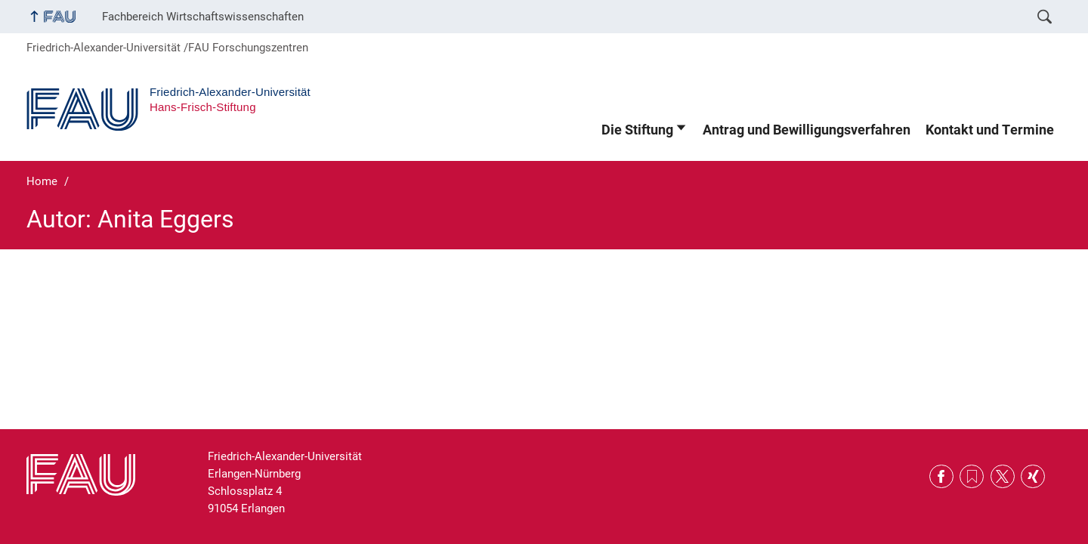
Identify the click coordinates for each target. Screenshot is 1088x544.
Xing (1033, 477)
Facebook (941, 477)
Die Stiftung (637, 130)
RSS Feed (972, 477)
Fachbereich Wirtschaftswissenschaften (203, 16)
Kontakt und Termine (990, 130)
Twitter (1003, 477)
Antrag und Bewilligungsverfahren (806, 130)
